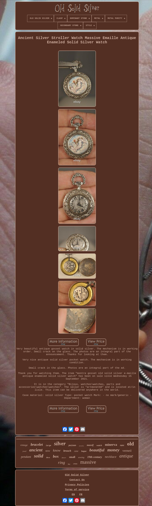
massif (90, 445)
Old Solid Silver (77, 475)
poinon (72, 445)
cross (75, 464)
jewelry (81, 446)
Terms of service (77, 489)
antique (126, 456)
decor (64, 458)
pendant (26, 457)
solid (38, 456)
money (113, 449)
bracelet (37, 444)
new (47, 450)
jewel (24, 451)
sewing (81, 457)
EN (73, 494)
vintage (24, 445)
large (48, 446)
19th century (94, 457)
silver (60, 443)
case (76, 451)
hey (69, 464)
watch (99, 445)
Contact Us (77, 479)
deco (48, 457)
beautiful (97, 450)
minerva (111, 444)
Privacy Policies (77, 484)
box (56, 456)
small (72, 457)
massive (88, 462)
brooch (67, 450)
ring (61, 462)
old (130, 443)
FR (80, 494)
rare (122, 445)
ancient (35, 450)
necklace (110, 457)
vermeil (127, 450)
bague (84, 451)
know (57, 450)
